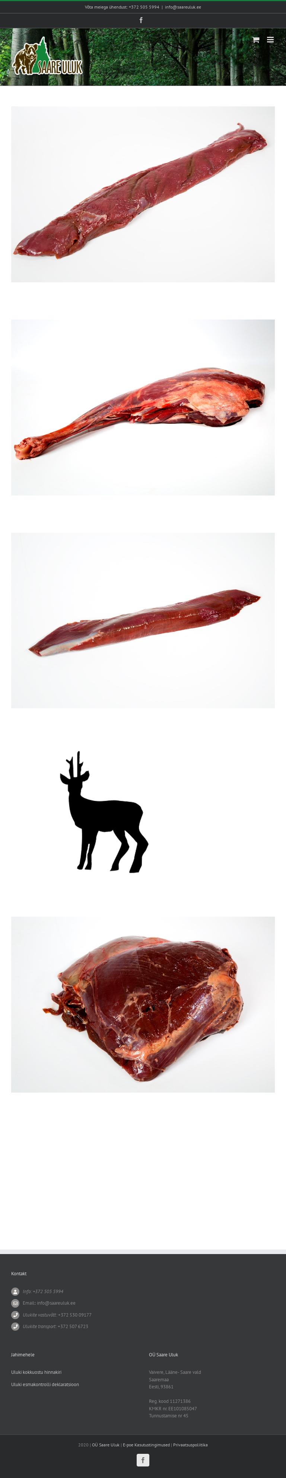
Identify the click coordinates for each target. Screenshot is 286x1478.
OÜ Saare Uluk (106, 1444)
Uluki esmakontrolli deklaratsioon (45, 1384)
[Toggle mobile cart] (256, 40)
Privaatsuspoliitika (190, 1444)
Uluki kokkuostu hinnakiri (36, 1372)
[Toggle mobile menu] (271, 40)
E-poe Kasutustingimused (146, 1444)
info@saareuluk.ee (183, 7)
